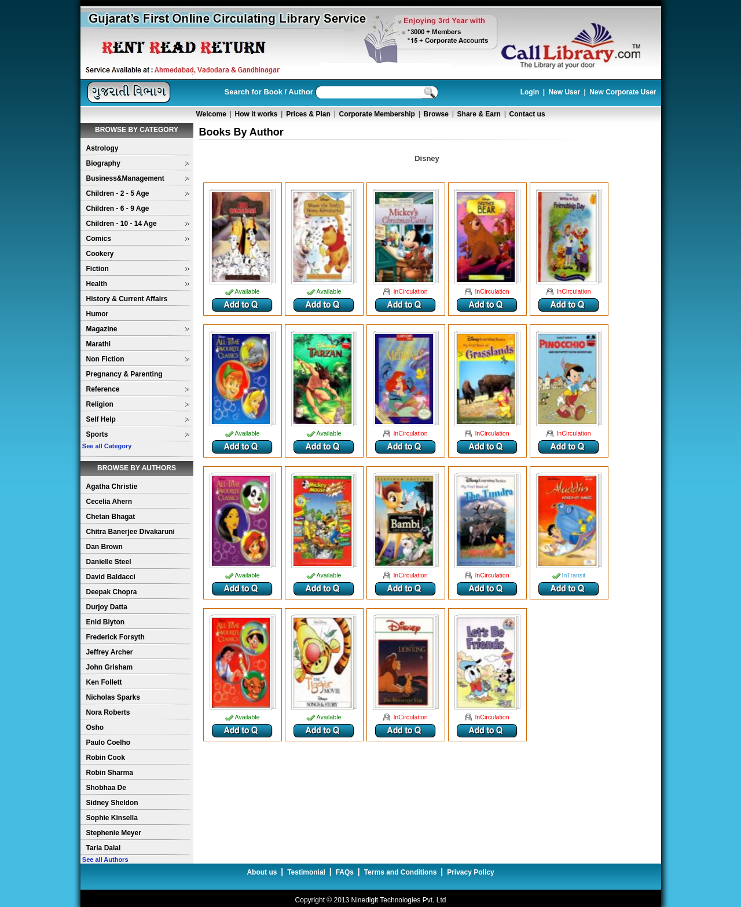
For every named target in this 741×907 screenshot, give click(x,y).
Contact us (527, 114)
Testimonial (306, 872)
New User (564, 92)
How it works (256, 114)
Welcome (211, 114)
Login (530, 92)
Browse (436, 114)
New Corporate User (622, 92)
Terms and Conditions (400, 872)
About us (262, 872)
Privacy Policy (470, 872)
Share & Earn (479, 114)
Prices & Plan (308, 114)
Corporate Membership (377, 114)
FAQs (345, 872)
